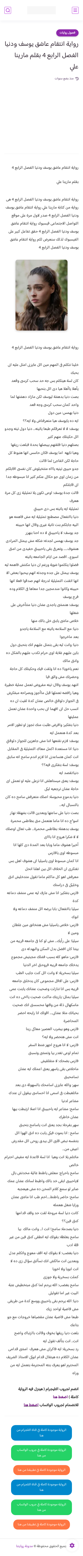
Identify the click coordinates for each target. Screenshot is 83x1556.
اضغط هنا (31, 1405)
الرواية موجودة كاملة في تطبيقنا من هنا (42, 1470)
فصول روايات (67, 33)
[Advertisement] (41, 114)
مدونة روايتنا (24, 1546)
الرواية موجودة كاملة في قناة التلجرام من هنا (41, 1432)
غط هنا (58, 1397)
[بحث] (7, 10)
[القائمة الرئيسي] (75, 10)
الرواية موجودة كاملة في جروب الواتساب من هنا (41, 1452)
